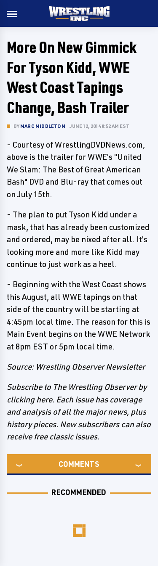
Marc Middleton (42, 126)
